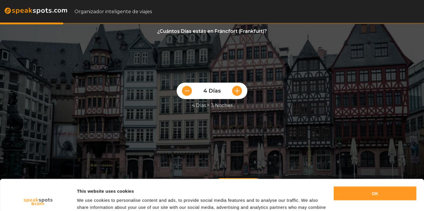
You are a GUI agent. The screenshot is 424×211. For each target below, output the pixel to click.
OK (375, 162)
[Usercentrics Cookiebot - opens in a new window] (38, 199)
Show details (90, 199)
